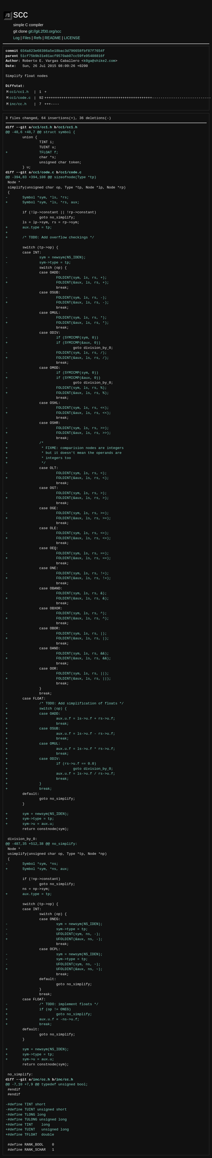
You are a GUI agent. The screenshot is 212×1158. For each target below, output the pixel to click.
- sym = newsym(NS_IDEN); (46, 257)
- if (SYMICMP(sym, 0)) (52, 337)
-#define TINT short (26, 1104)
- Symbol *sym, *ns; (32, 864)
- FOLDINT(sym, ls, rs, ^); (56, 613)
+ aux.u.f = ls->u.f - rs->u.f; (60, 733)
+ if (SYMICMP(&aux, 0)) (53, 342)
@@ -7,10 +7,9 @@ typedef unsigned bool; (47, 1084)
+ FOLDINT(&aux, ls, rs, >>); (58, 433)
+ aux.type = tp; (29, 227)
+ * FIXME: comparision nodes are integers (65, 448)
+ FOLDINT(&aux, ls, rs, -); (57, 302)
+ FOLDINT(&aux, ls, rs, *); (57, 322)
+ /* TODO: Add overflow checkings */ (50, 237)
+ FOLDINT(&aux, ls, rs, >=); (58, 518)
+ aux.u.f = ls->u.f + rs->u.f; (60, 718)
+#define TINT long (28, 1124)
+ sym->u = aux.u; (30, 824)
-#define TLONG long (26, 1114)
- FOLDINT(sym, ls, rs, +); (56, 277)
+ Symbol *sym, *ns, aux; (37, 869)
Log (16, 38)
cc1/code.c (20, 98)
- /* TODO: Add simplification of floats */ (65, 703)
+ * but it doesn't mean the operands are (64, 453)
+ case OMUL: (33, 743)
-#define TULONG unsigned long (36, 1119)
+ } (24, 783)
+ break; (37, 723)
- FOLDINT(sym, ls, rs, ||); (57, 673)
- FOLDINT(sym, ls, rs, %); (56, 388)
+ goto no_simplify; (49, 1014)
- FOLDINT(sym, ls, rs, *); (56, 317)
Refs (38, 38)
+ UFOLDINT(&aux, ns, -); (54, 939)
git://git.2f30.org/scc (44, 31)
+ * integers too (38, 458)
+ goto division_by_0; (59, 769)
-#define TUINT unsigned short (36, 1109)
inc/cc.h (17, 104)
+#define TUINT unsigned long (37, 1129)
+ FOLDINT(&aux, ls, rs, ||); (58, 678)
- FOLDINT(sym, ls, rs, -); (56, 297)
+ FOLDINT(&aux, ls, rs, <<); (58, 413)
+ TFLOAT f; (32, 152)
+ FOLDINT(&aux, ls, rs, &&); (58, 658)
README (53, 38)
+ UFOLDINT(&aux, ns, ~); (54, 969)
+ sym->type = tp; (30, 818)
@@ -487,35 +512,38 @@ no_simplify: (41, 844)
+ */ (26, 463)
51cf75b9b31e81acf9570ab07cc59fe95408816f (62, 56)
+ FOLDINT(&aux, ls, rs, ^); (57, 618)
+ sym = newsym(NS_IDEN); (37, 814)
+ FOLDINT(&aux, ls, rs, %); (57, 393)
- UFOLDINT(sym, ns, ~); (53, 964)
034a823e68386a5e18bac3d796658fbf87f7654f (62, 51)
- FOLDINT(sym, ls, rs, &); (56, 593)
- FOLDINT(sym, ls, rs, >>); (57, 428)
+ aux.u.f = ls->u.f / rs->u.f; (60, 773)
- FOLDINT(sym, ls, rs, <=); (57, 533)
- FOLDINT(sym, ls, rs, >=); (57, 513)
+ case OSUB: (33, 728)
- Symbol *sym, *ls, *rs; (37, 197)
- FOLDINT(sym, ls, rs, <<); (57, 408)
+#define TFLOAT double (30, 1134)
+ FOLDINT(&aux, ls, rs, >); (57, 498)
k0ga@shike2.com (99, 61)
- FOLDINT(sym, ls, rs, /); (56, 352)
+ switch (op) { (36, 708)
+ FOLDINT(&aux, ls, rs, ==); (58, 558)
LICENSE (72, 38)
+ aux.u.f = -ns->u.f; (43, 1019)
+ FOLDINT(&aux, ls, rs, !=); (58, 578)
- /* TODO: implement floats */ (52, 1004)
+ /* (25, 443)
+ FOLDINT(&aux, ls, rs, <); (57, 478)
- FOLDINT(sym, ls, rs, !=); (57, 573)
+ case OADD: (33, 713)
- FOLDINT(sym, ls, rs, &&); (57, 653)
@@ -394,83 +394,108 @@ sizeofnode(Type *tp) (51, 177)
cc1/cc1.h (18, 92)
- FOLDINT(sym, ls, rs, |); (56, 633)
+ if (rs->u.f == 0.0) (51, 763)
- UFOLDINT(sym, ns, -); (53, 934)
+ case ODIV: (33, 759)
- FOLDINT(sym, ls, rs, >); (56, 493)
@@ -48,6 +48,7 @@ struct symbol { (40, 132)
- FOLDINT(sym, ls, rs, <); (56, 473)
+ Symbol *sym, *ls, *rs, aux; (43, 202)
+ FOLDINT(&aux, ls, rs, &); (57, 598)
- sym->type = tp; (38, 262)
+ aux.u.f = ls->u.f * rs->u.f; (60, 749)
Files (27, 38)
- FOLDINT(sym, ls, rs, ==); (57, 553)
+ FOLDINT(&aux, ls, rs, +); (57, 282)
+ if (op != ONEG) (38, 1009)
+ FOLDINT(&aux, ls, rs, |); (57, 638)
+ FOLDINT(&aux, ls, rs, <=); (58, 538)
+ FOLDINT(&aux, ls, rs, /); (57, 358)
